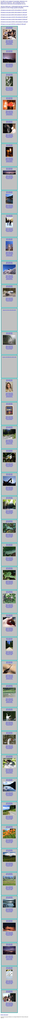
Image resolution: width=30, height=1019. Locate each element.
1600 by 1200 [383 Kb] (9, 112)
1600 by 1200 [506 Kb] (9, 253)
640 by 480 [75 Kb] (9, 921)
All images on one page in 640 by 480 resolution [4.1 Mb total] (14, 12)
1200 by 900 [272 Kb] (9, 1003)
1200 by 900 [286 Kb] (9, 793)
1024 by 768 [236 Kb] (9, 722)
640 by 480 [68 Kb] (9, 216)
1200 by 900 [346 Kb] (9, 88)
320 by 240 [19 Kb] (9, 661)
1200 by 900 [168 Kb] (9, 158)
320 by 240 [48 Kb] (9, 520)
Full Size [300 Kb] (9, 43)
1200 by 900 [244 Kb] (9, 135)
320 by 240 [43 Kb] (9, 567)
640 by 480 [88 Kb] (9, 780)
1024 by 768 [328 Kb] (9, 604)
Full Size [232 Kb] (9, 66)
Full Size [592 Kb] (9, 348)
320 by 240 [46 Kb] (9, 755)
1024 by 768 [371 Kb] (9, 769)
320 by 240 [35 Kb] (9, 262)
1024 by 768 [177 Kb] (9, 463)
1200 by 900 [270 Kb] (9, 746)
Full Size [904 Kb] (9, 207)
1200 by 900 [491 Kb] (9, 699)
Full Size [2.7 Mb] (9, 935)
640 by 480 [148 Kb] (9, 498)
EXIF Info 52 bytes (9, 959)
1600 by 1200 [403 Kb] (9, 136)
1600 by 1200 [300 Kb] (9, 159)
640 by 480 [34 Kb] (9, 968)
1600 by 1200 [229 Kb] (9, 177)
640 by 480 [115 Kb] (9, 75)
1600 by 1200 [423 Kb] (9, 1004)
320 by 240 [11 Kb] (9, 967)
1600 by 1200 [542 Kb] (9, 89)
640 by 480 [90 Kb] (9, 615)
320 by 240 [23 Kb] (9, 332)
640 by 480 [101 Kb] (9, 991)
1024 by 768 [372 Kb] (9, 698)
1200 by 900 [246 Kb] (9, 64)
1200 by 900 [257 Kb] (9, 346)
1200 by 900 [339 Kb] (9, 41)
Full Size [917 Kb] (9, 583)
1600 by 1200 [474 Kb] (9, 794)
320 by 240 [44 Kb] (9, 285)
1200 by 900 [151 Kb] (9, 417)
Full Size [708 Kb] (9, 231)
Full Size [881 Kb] (9, 748)
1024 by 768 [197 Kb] (9, 745)
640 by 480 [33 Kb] (9, 169)
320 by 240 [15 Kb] (9, 144)
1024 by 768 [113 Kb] (9, 416)
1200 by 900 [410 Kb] (9, 605)
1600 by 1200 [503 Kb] (9, 653)
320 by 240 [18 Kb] (9, 50)
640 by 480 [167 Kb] (9, 592)
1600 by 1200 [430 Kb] (9, 206)
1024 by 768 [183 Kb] (9, 134)
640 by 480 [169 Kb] (9, 286)
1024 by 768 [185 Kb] (9, 63)
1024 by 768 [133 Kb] (9, 955)
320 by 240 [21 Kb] (9, 191)
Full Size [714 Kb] (9, 466)
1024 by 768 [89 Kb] (9, 175)
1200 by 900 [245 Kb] (9, 933)
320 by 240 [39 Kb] (9, 849)
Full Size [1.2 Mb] (9, 178)
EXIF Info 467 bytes (9, 279)
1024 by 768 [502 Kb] (9, 886)
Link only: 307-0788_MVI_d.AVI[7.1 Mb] (9, 357)
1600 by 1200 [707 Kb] (9, 299)
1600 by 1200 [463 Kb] (9, 747)
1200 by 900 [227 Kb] (9, 111)
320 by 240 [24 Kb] (9, 97)
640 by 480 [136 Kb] (9, 263)
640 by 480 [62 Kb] (9, 380)
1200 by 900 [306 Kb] (9, 652)
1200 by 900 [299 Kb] (9, 252)
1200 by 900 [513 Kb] (9, 909)
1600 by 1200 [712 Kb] (9, 277)
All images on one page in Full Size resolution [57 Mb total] (13, 24)
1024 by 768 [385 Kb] (9, 908)
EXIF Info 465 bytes (9, 396)
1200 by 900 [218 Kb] (9, 393)
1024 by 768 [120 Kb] (9, 157)
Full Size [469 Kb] (9, 419)
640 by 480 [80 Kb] (9, 192)
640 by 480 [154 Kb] (9, 521)
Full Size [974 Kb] (9, 607)
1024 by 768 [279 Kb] (9, 40)
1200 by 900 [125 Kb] (9, 176)
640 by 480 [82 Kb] (9, 451)
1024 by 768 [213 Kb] (9, 1002)
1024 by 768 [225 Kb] (9, 651)
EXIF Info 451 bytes (9, 678)
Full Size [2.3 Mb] (9, 1005)
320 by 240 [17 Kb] (9, 473)
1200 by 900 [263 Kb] (9, 205)
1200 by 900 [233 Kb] (9, 464)
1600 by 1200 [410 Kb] (9, 559)
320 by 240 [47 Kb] (9, 826)
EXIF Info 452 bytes (9, 443)
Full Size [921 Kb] (9, 395)
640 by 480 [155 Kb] (9, 686)
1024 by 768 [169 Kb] (9, 110)
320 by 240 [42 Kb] (9, 426)
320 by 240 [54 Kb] (9, 591)
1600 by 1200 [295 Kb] (9, 488)
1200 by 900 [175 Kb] (9, 956)
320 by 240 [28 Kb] (9, 450)
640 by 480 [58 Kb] (9, 944)
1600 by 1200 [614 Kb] (9, 606)
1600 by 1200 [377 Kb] (9, 65)
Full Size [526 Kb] (9, 137)
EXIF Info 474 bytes (9, 702)
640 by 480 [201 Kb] (9, 874)
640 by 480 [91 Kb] (9, 639)
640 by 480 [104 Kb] (9, 709)
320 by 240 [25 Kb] (9, 121)
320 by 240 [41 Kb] (9, 497)
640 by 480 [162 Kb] (9, 803)
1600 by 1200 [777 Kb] (9, 700)
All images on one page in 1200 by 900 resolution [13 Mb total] (14, 19)
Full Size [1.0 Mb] (9, 442)
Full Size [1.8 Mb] (9, 958)
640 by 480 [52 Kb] (9, 404)
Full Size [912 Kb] (9, 630)
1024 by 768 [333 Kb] (9, 275)
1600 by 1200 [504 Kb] (9, 42)
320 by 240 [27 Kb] (9, 544)
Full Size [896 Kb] (9, 795)
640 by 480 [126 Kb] (9, 28)
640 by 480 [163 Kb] (9, 427)
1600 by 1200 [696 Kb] (9, 512)
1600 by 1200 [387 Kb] (9, 394)
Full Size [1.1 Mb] (9, 254)
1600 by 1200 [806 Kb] (9, 441)
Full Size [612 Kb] (9, 489)
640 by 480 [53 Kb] (9, 474)
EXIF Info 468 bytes (9, 44)
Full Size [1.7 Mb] (9, 889)
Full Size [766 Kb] (9, 160)
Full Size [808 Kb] (9, 560)
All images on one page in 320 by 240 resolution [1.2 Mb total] (14, 10)
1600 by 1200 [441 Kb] (9, 347)
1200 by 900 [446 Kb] (9, 511)
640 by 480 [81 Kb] (9, 122)
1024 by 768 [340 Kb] (9, 510)
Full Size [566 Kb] (9, 113)
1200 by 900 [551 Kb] (9, 817)
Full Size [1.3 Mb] (9, 654)
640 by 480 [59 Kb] (9, 662)
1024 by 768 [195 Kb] (9, 204)
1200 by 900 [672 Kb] (9, 887)
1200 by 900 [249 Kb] (9, 558)
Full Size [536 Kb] (9, 300)
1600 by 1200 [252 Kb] (9, 418)
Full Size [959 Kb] (9, 278)
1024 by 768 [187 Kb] (9, 557)
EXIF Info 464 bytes (9, 255)
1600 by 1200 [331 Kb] (9, 230)
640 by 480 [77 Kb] (9, 333)
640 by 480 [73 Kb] (9, 98)
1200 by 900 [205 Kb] (9, 229)
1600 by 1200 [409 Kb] (9, 934)
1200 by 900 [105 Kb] (9, 981)
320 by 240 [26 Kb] (9, 779)
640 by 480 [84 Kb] (9, 239)
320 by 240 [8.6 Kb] (9, 168)
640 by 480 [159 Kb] (9, 897)
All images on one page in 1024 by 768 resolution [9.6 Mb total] (14, 17)
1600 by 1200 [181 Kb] (9, 982)
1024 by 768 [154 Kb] (9, 228)
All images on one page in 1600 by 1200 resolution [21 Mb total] (14, 21)
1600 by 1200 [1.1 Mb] (9, 888)
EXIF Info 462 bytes (9, 114)
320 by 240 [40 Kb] (9, 27)
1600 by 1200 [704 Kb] (9, 841)
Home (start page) (4, 1014)
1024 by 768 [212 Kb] (9, 792)
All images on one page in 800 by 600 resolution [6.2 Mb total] (14, 14)
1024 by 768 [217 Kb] (9, 251)
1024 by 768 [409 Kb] (9, 816)
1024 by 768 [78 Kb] (9, 980)
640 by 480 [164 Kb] (9, 756)
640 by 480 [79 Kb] (9, 51)
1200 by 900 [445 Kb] (9, 276)
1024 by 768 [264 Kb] (9, 87)
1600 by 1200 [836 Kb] (9, 910)
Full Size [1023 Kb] (9, 90)
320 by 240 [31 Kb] (9, 74)
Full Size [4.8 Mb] (9, 911)
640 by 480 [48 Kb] (9, 145)
